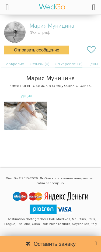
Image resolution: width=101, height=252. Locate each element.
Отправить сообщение (36, 50)
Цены (93, 64)
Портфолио (14, 64)
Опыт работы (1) (68, 64)
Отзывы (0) (39, 64)
